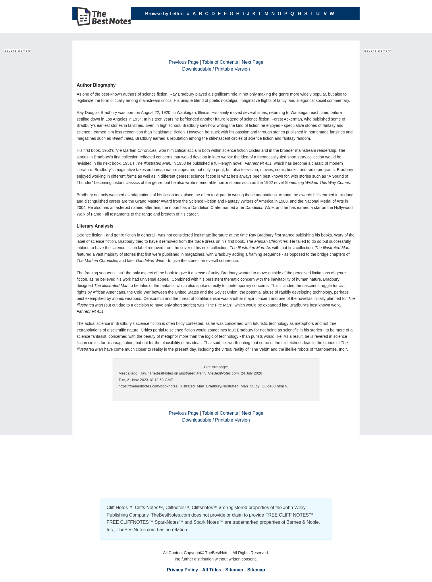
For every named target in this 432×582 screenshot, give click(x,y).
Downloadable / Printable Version (216, 69)
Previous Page (183, 62)
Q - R (295, 13)
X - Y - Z (239, 26)
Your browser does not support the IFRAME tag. (27, 140)
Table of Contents (220, 62)
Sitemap (234, 569)
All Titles (211, 569)
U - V (321, 13)
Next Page (252, 62)
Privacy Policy (182, 569)
